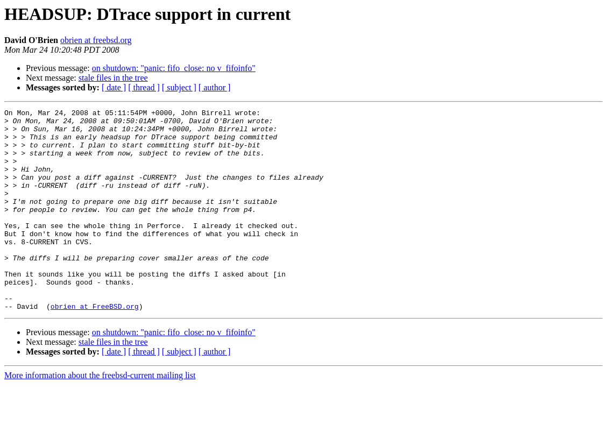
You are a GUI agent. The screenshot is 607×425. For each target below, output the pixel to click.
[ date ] (114, 87)
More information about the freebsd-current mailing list (99, 415)
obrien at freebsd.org (96, 40)
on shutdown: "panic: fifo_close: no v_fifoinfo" (174, 68)
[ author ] (215, 87)
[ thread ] (144, 87)
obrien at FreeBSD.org (95, 346)
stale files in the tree (113, 77)
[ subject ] (179, 87)
